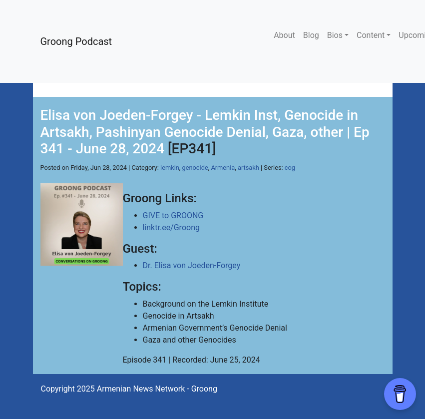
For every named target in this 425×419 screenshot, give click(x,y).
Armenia (223, 167)
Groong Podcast (76, 41)
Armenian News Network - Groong (157, 389)
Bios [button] (335, 35)
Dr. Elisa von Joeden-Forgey (192, 265)
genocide (195, 167)
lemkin (169, 167)
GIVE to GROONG (173, 215)
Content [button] (371, 35)
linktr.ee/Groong (171, 227)
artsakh (248, 167)
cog (290, 167)
